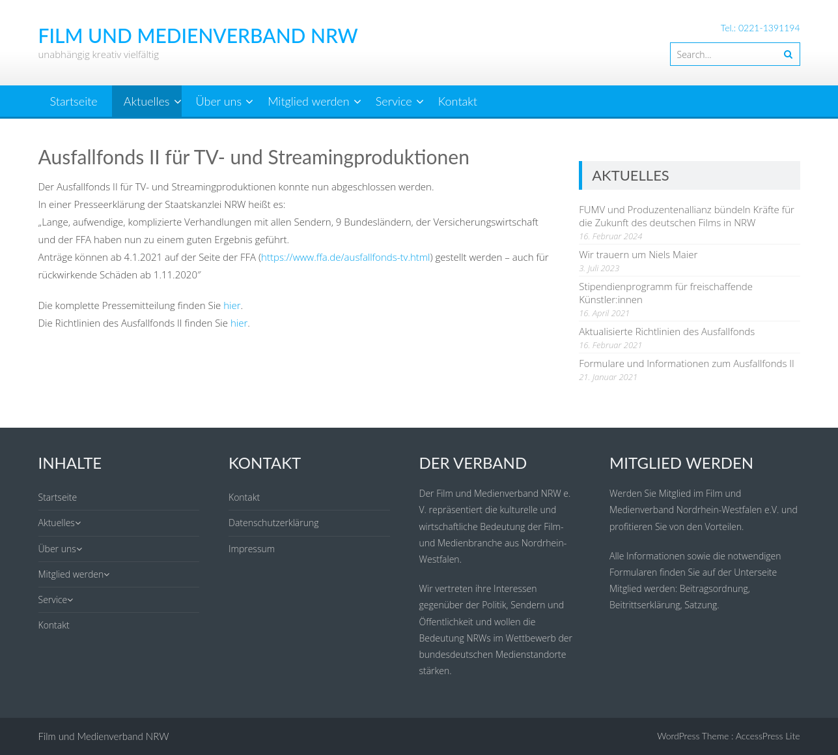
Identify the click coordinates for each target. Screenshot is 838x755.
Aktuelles (147, 101)
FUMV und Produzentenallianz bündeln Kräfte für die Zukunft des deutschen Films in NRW (686, 216)
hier (231, 305)
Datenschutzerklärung (274, 522)
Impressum (252, 548)
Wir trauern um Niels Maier (638, 254)
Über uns (219, 101)
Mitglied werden (308, 101)
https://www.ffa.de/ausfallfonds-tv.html (345, 256)
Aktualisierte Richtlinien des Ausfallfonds (667, 331)
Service (394, 101)
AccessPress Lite (768, 735)
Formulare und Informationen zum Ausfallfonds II (686, 363)
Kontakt (457, 101)
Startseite (74, 101)
